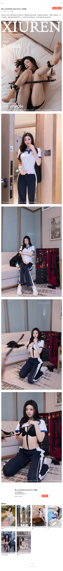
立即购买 (45, 495)
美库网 (33, 566)
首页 (30, 564)
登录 (55, 8)
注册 (59, 8)
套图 (33, 564)
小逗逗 (11, 11)
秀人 (5, 11)
